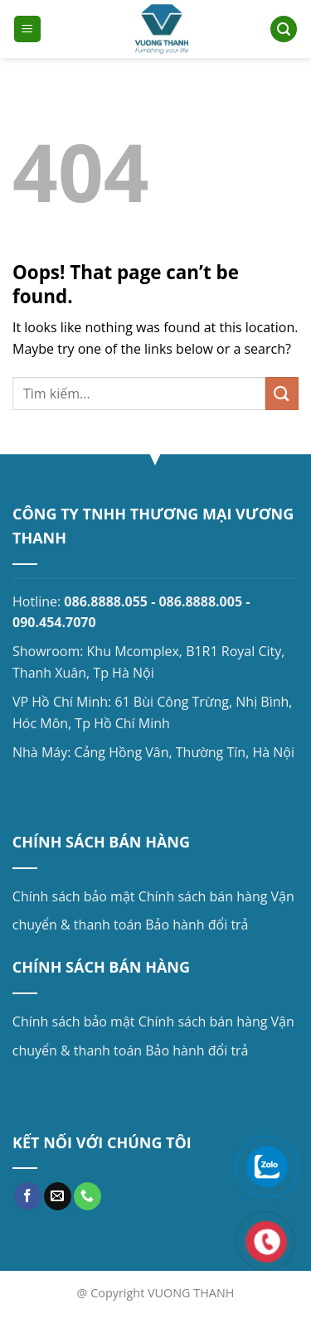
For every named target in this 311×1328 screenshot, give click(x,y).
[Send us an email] (57, 1196)
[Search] (283, 29)
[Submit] (282, 393)
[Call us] (87, 1196)
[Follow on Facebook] (27, 1196)
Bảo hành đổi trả (196, 924)
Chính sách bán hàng (203, 896)
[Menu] (27, 29)
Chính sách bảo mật (73, 896)
